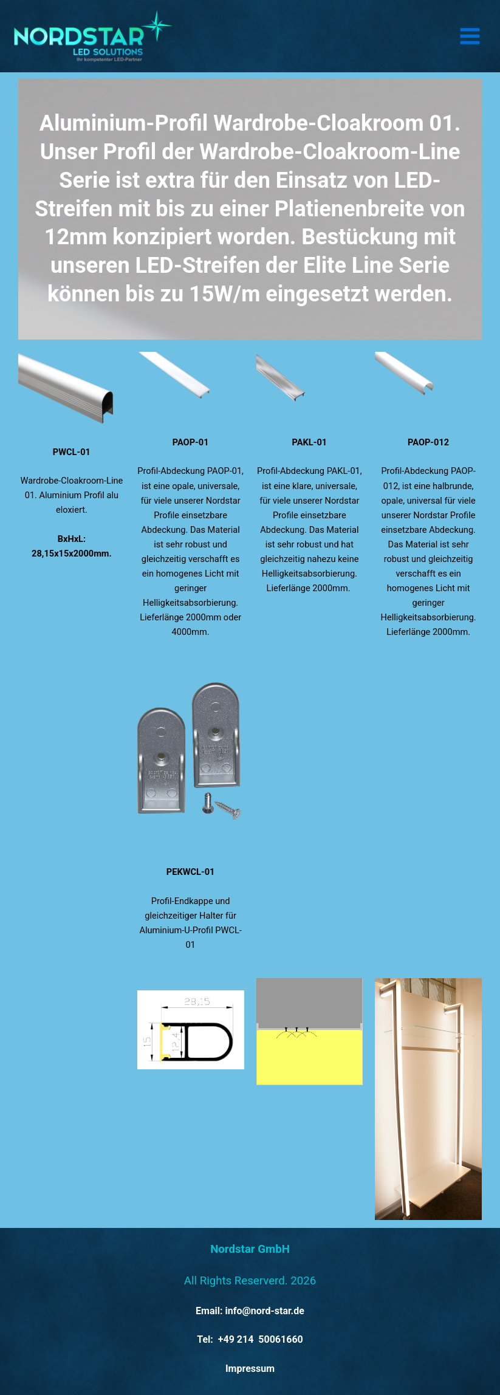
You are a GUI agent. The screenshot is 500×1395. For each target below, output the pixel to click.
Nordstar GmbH (250, 1249)
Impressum (250, 1368)
